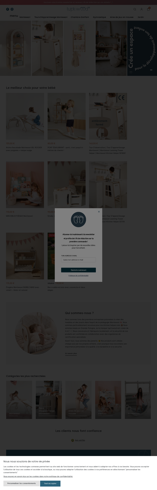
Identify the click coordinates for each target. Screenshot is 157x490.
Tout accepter (50, 483)
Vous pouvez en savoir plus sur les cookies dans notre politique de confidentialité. (38, 476)
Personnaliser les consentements (21, 483)
